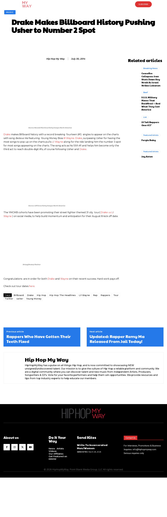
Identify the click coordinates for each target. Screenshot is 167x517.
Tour (115, 295)
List (145, 117)
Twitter (9, 298)
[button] (83, 4)
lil (65, 138)
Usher (19, 298)
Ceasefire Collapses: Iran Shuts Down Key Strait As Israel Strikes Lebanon (150, 79)
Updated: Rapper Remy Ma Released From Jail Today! (117, 339)
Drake (6, 134)
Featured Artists (150, 135)
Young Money (34, 298)
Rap (95, 295)
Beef (145, 92)
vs (109, 212)
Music (10, 12)
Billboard (19, 295)
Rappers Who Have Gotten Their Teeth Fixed (38, 339)
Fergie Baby (148, 140)
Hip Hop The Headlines (62, 295)
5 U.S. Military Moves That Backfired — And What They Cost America (150, 103)
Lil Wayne (57, 141)
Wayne (70, 138)
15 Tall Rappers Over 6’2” (150, 124)
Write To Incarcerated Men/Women (92, 446)
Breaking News (150, 68)
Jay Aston (147, 156)
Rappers (105, 295)
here (32, 286)
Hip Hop (41, 295)
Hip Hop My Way (55, 59)
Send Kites (82, 452)
